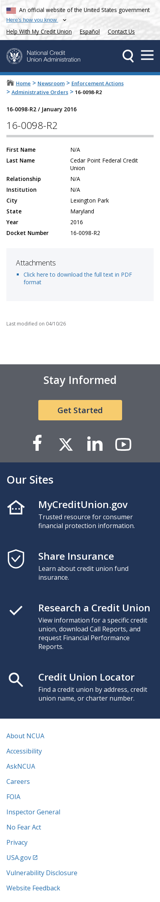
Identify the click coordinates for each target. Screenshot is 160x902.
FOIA (13, 796)
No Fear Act (23, 827)
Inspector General (33, 812)
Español (90, 31)
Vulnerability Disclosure (41, 872)
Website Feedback (33, 888)
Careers (18, 781)
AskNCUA (20, 766)
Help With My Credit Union (37, 30)
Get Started (80, 410)
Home (23, 83)
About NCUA (25, 735)
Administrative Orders (40, 92)
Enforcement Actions (97, 83)
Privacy (17, 842)
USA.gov (18, 857)
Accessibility (24, 751)
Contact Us (121, 31)
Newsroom (51, 83)
